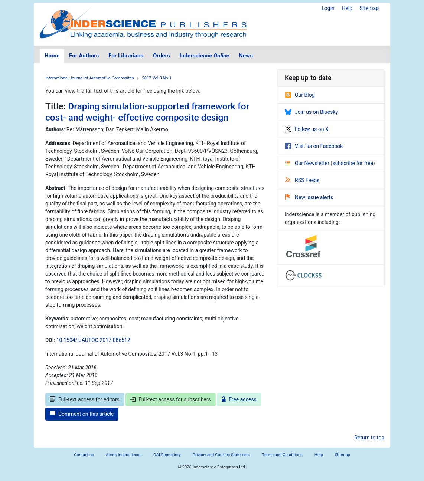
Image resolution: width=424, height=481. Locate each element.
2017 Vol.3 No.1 (157, 78)
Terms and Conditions (282, 454)
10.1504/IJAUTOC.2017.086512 (93, 340)
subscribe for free (352, 163)
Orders (161, 55)
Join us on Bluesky (311, 112)
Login (328, 8)
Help (347, 8)
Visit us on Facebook (314, 146)
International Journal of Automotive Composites (89, 78)
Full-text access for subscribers (170, 399)
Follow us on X (307, 129)
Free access (239, 399)
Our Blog (300, 95)
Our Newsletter (307, 163)
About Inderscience (123, 454)
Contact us (84, 454)
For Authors (84, 55)
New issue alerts (309, 197)
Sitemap (369, 8)
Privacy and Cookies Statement (221, 454)
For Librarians (125, 55)
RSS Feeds (302, 180)
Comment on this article (82, 414)
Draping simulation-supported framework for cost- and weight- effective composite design (147, 111)
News (246, 55)
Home (52, 55)
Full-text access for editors (85, 399)
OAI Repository (167, 454)
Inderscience (204, 55)
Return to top (369, 438)
